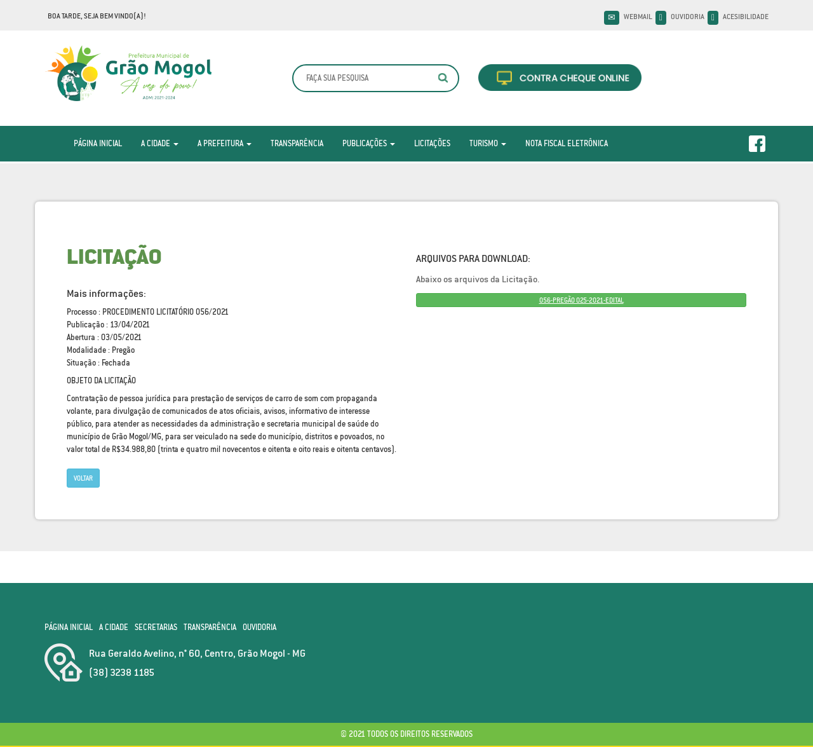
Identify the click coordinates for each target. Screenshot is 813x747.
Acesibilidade (746, 16)
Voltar (83, 478)
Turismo (487, 143)
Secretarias (156, 627)
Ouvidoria (687, 16)
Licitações (432, 143)
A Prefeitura (225, 143)
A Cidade (159, 143)
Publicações (368, 143)
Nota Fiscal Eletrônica (566, 143)
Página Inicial (98, 143)
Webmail (638, 16)
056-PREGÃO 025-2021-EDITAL (581, 300)
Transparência (297, 143)
